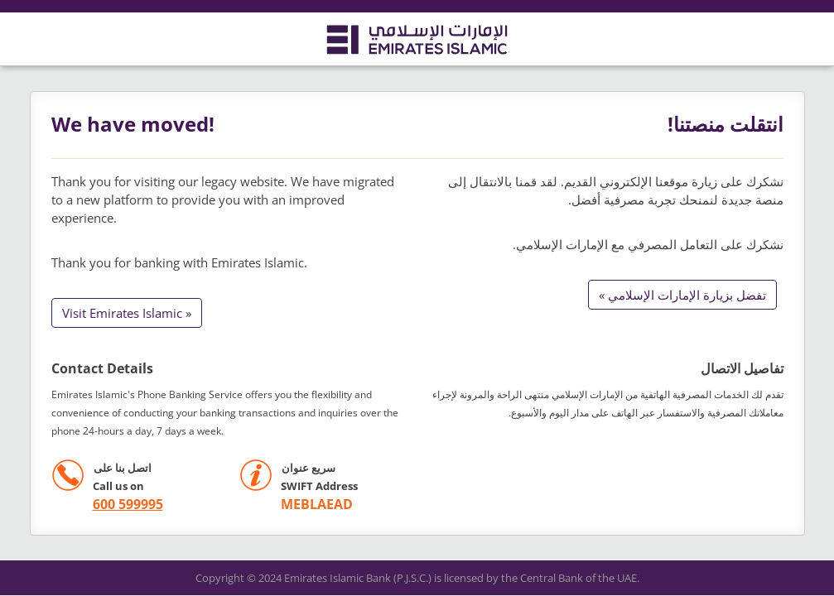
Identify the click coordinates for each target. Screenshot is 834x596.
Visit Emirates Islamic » (126, 313)
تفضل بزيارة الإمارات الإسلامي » (682, 294)
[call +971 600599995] (107, 504)
